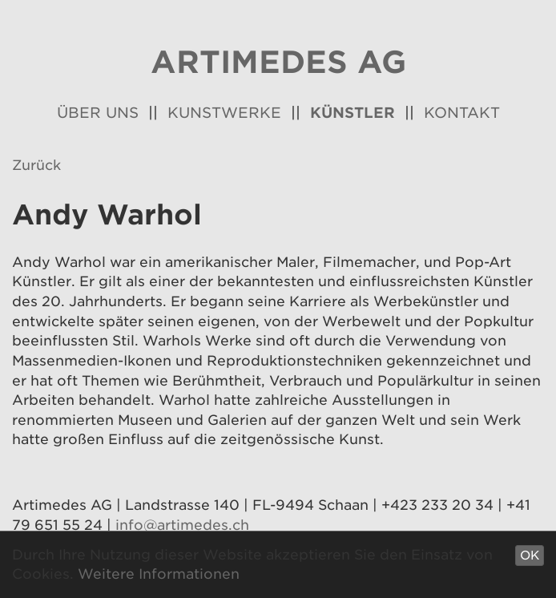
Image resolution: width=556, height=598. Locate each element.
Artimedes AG (278, 62)
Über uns (98, 112)
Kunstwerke (224, 112)
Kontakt (462, 112)
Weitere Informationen (159, 574)
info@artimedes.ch (182, 525)
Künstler (352, 112)
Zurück (36, 165)
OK (529, 555)
